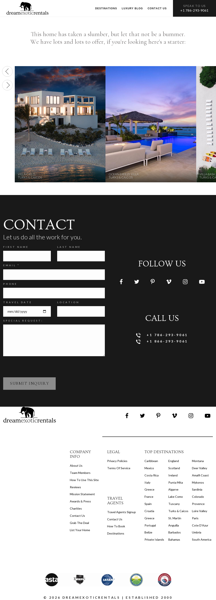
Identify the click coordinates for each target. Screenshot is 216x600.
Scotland (174, 468)
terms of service (118, 468)
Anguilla (173, 525)
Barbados (174, 532)
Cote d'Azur (200, 525)
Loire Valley (199, 511)
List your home (80, 530)
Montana (198, 461)
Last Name (69, 246)
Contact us (157, 8)
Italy (147, 482)
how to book (116, 526)
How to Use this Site (84, 480)
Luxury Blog (132, 8)
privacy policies (117, 461)
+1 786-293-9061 (194, 10)
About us (76, 465)
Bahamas (174, 539)
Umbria (196, 532)
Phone (10, 283)
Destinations (106, 8)
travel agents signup (121, 512)
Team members (80, 473)
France (148, 496)
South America (201, 539)
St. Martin (174, 518)
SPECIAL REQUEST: (23, 320)
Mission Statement (82, 494)
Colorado (198, 496)
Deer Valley (199, 468)
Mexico (149, 468)
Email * (11, 265)
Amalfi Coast (200, 475)
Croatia (149, 511)
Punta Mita (175, 482)
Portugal (150, 525)
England (173, 461)
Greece (149, 489)
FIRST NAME (16, 246)
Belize (148, 532)
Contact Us (77, 515)
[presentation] (7, 71)
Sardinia (197, 489)
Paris (195, 518)
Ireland (173, 475)
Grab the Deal (79, 523)
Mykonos (198, 482)
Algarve (173, 489)
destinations (115, 533)
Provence (198, 504)
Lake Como (175, 496)
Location (68, 302)
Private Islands (154, 539)
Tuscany (174, 504)
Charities (76, 508)
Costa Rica (151, 475)
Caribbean (151, 461)
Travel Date (17, 302)
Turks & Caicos (178, 511)
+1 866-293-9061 (162, 341)
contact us (114, 519)
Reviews (75, 487)
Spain (148, 504)
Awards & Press (80, 501)
